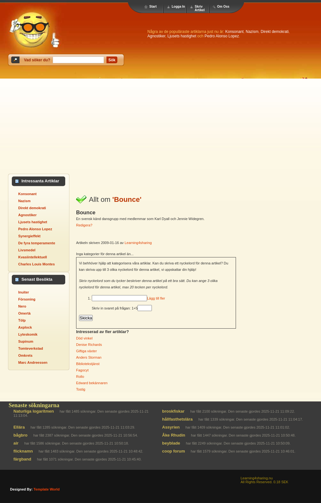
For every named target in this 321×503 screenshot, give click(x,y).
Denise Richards (89, 345)
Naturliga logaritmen (33, 411)
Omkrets (25, 355)
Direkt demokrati (274, 31)
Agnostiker (156, 36)
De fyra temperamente (36, 243)
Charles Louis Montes (36, 264)
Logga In (178, 6)
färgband (22, 459)
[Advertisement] (60, 123)
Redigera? (84, 225)
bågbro (20, 435)
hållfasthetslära (177, 419)
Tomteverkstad (30, 348)
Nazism (252, 31)
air (16, 443)
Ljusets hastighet (182, 36)
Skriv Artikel (200, 8)
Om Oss (223, 6)
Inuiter (23, 292)
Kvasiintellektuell (32, 257)
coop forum (173, 451)
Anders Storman (88, 357)
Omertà (24, 313)
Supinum (25, 341)
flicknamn (23, 451)
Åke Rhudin (173, 435)
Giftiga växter (86, 351)
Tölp (22, 320)
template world (47, 489)
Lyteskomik (27, 334)
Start (153, 6)
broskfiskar (173, 411)
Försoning (26, 299)
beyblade (171, 443)
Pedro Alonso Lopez (222, 36)
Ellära (19, 427)
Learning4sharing (138, 243)
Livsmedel (26, 250)
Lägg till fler (156, 298)
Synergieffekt (29, 236)
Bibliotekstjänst (87, 364)
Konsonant (234, 31)
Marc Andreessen (32, 362)
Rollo (80, 376)
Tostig (80, 389)
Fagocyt (82, 370)
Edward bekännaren (91, 383)
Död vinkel (84, 338)
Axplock (25, 327)
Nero (22, 306)
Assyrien (171, 427)
